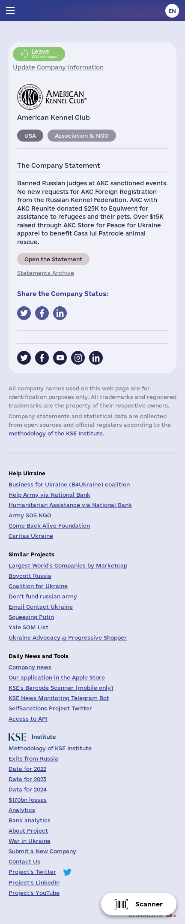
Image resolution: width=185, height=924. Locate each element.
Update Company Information (58, 67)
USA (30, 136)
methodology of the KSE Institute (56, 433)
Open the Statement (53, 259)
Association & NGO (82, 136)
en (172, 11)
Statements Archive (45, 273)
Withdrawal (44, 53)
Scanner (149, 904)
